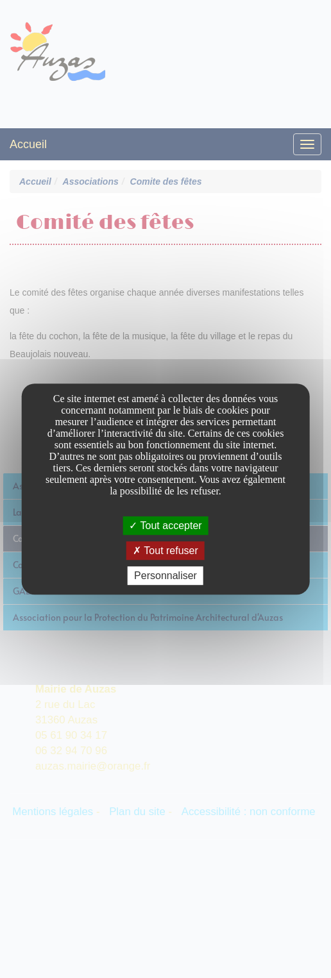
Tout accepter (165, 525)
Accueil (28, 144)
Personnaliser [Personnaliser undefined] (165, 575)
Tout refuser (165, 550)
